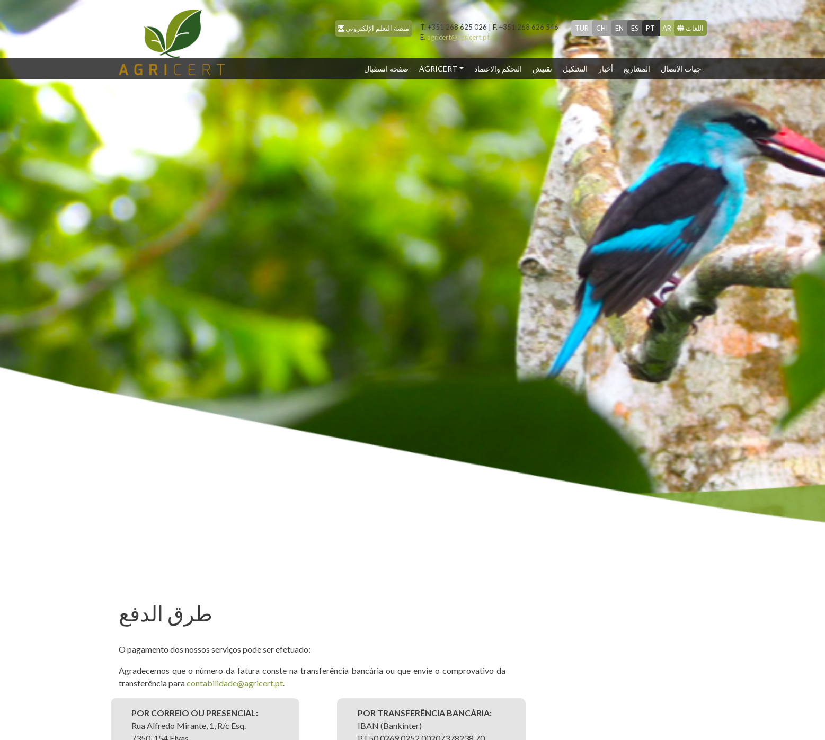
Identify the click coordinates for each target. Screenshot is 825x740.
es (634, 28)
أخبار (605, 68)
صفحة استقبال (389, 68)
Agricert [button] (438, 68)
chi (602, 28)
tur (582, 28)
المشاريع (637, 68)
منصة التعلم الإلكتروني (373, 28)
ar (666, 28)
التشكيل (575, 68)
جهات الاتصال (681, 68)
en (619, 28)
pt (650, 28)
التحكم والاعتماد (498, 68)
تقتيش (542, 68)
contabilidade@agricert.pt (235, 683)
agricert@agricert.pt (455, 37)
